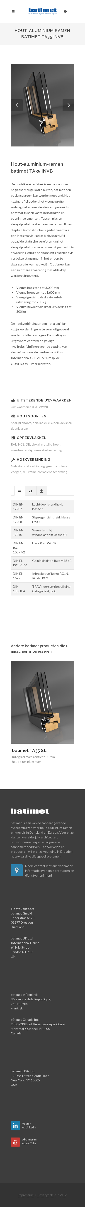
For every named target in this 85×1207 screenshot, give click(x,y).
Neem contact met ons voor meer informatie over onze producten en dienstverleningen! (49, 870)
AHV (63, 1195)
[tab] (19, 490)
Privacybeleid (46, 1195)
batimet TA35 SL (29, 750)
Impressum (26, 1195)
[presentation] (20, 491)
